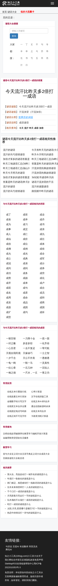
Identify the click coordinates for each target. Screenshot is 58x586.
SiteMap (9, 563)
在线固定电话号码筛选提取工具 (16, 411)
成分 (42, 263)
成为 (8, 224)
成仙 (8, 239)
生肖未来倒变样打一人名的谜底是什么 (25, 487)
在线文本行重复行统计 (16, 391)
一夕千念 (11, 358)
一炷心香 (11, 367)
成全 (42, 253)
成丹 (42, 219)
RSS (15, 563)
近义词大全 (17, 454)
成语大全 (45, 454)
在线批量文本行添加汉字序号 (16, 396)
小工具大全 (33, 556)
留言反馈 (22, 560)
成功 (8, 273)
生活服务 (24, 438)
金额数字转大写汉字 (16, 401)
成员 (42, 292)
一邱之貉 (11, 343)
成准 (25, 263)
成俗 (42, 248)
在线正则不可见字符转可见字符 (16, 416)
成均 (25, 312)
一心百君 (11, 348)
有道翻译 (24, 546)
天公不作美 (29, 358)
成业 (42, 214)
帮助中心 (29, 563)
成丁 (8, 214)
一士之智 (44, 353)
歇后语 (21, 458)
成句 (25, 288)
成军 (42, 258)
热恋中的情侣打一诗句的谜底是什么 (24, 513)
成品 (25, 302)
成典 (25, 258)
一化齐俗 (44, 343)
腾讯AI (9, 549)
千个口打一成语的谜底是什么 (21, 491)
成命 (25, 297)
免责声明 (39, 560)
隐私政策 (30, 560)
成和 (42, 297)
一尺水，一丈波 (31, 372)
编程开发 (37, 433)
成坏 (42, 312)
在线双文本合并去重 (16, 406)
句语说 (9, 546)
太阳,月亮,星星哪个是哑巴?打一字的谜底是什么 (29, 508)
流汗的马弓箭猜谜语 (14, 154)
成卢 (42, 283)
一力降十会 (29, 338)
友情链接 (21, 563)
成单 (25, 283)
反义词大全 (36, 454)
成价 (25, 239)
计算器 (44, 433)
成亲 (42, 229)
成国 (42, 307)
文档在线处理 (9, 433)
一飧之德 (11, 372)
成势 (8, 278)
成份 (8, 244)
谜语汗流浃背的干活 (42, 182)
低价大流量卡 (27, 11)
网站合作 (13, 560)
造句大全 (7, 454)
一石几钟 (28, 367)
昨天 (31, 128)
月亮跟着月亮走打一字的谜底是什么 (24, 495)
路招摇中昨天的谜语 (42, 191)
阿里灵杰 (33, 546)
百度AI (16, 546)
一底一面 (44, 338)
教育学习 (28, 433)
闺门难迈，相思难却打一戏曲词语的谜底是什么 (29, 483)
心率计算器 (36, 391)
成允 (8, 253)
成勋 (25, 278)
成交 (25, 229)
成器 (8, 307)
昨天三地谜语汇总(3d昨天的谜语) (21, 163)
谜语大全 (12, 12)
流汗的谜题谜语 (40, 186)
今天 (21, 128)
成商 (42, 302)
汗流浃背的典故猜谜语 (44, 168)
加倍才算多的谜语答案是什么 (19, 159)
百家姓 (6, 458)
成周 (8, 297)
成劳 (42, 273)
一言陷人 (44, 367)
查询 (14, 36)
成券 (42, 268)
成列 (8, 268)
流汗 (26, 128)
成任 (42, 239)
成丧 (8, 219)
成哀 (8, 302)
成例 (25, 248)
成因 (25, 307)
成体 (42, 244)
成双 (8, 288)
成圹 (8, 312)
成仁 (25, 234)
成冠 (8, 263)
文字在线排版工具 (39, 396)
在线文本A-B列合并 (40, 401)
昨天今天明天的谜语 (42, 154)
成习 (25, 224)
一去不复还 (29, 348)
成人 (8, 234)
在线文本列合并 (38, 411)
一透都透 (44, 358)
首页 (4, 12)
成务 (25, 273)
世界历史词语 (25, 117)
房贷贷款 (16, 438)
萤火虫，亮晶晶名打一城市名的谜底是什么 (27, 474)
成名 (8, 292)
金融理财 (7, 438)
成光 (25, 253)
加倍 (41, 128)
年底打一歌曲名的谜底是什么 (21, 478)
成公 (8, 258)
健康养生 (20, 433)
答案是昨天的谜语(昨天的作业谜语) (22, 182)
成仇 (42, 234)
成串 (25, 219)
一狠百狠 (11, 338)
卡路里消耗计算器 (39, 416)
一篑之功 (44, 372)
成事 (8, 229)
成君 (25, 292)
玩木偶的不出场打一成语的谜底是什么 (25, 500)
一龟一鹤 (11, 363)
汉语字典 (26, 454)
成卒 (8, 283)
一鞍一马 (28, 363)
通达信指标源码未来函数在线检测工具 (40, 406)
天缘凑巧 (28, 353)
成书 (42, 224)
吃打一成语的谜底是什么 (19, 504)
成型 (8, 317)
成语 (36, 128)
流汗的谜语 (9, 150)
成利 (25, 268)
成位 (25, 244)
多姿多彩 (28, 343)
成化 (42, 278)
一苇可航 (44, 348)
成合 (42, 288)
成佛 (8, 248)
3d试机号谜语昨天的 (43, 177)
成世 (25, 214)
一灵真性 (44, 363)
